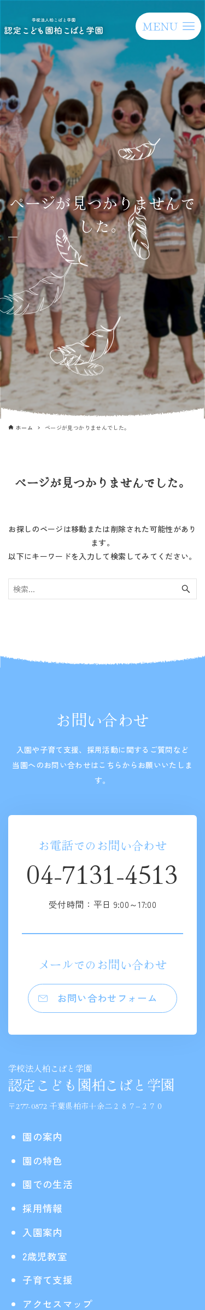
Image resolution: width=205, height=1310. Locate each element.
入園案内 (42, 1232)
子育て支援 (47, 1280)
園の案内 (42, 1136)
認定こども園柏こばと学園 (91, 1078)
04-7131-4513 (102, 882)
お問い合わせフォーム (107, 998)
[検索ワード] (102, 589)
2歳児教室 (44, 1256)
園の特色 (42, 1160)
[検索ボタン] (186, 589)
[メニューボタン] (168, 26)
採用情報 (42, 1208)
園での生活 (47, 1184)
